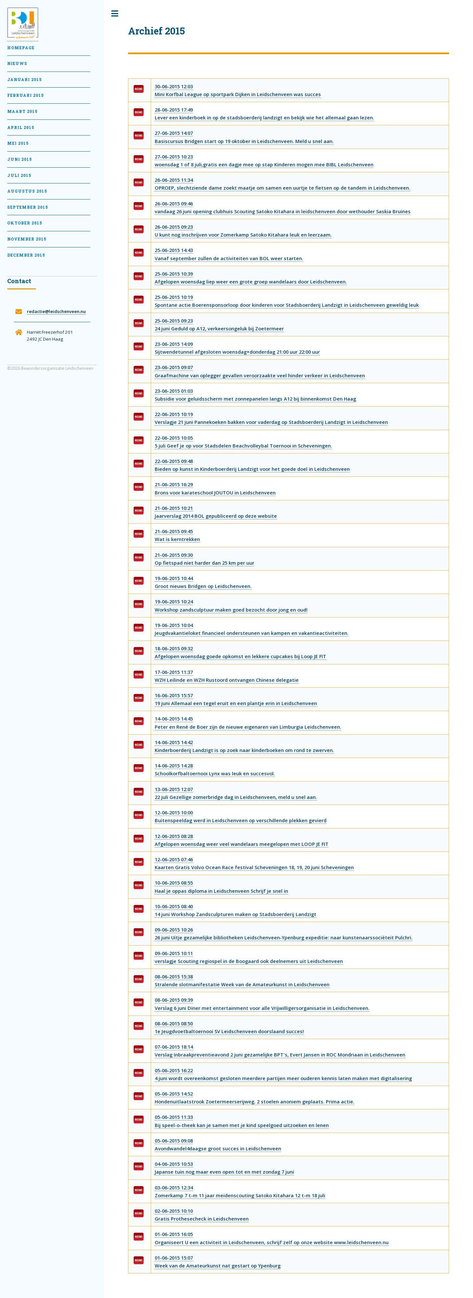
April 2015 (20, 127)
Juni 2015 (19, 159)
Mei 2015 (18, 143)
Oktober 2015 (24, 222)
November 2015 (26, 239)
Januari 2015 (24, 79)
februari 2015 (25, 95)
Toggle (115, 13)
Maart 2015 (22, 111)
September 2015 (27, 207)
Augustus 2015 (27, 191)
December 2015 (26, 255)
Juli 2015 (19, 175)
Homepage (20, 47)
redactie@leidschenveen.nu (56, 311)
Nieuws (17, 63)
